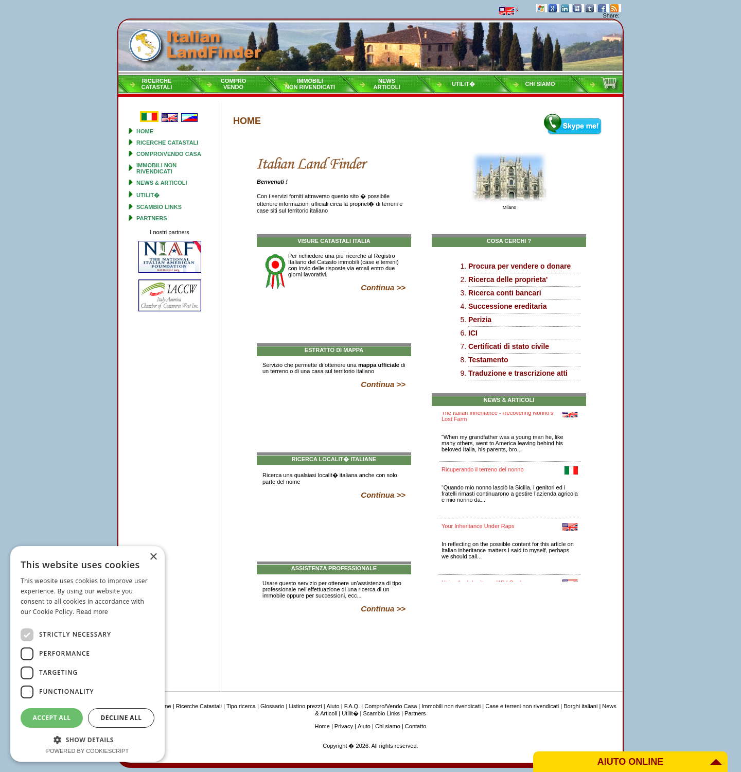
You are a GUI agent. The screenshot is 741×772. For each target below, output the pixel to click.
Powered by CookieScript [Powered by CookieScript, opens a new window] (87, 751)
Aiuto (333, 706)
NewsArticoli (387, 84)
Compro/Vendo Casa (168, 154)
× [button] (153, 557)
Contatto (416, 726)
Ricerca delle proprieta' (508, 279)
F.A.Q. (352, 706)
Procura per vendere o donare (519, 266)
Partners (151, 218)
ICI (473, 333)
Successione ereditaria (507, 306)
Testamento (488, 360)
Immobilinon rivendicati (310, 84)
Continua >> (383, 287)
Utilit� (463, 84)
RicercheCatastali (157, 84)
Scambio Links (159, 207)
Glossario (272, 706)
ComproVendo (233, 84)
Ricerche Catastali (167, 142)
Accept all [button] (52, 717)
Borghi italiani (580, 706)
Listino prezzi (305, 706)
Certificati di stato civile (508, 346)
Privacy (343, 726)
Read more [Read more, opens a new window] (92, 612)
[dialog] (87, 654)
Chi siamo (540, 84)
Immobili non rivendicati (156, 168)
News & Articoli (161, 183)
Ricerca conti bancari (504, 293)
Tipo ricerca (241, 706)
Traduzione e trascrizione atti (518, 373)
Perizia (479, 319)
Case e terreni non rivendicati (522, 706)
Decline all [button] (121, 717)
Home (144, 131)
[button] (87, 739)
